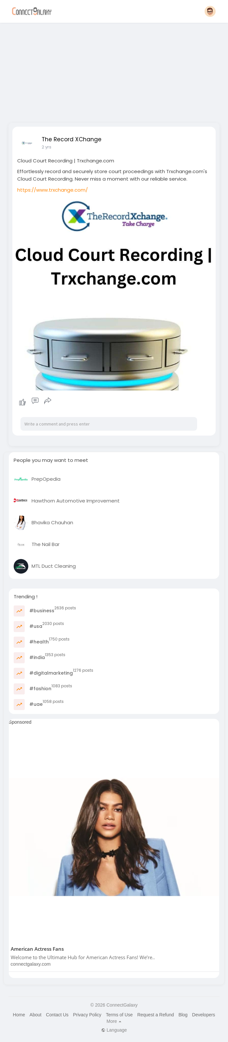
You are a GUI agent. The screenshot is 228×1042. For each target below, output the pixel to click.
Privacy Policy (87, 1014)
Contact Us (57, 1014)
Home (19, 1014)
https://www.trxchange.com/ (52, 189)
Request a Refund (155, 1014)
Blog (183, 1014)
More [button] (114, 1021)
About (36, 1014)
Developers (203, 1014)
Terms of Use (119, 1014)
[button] (210, 11)
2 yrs (46, 147)
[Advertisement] (114, 70)
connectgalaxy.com (31, 964)
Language (114, 1030)
